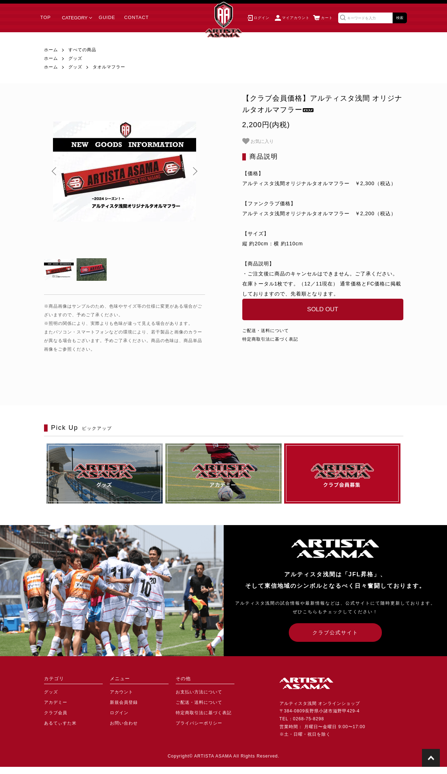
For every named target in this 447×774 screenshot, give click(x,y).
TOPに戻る (431, 758)
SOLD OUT (322, 309)
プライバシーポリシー (199, 723)
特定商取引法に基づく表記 (270, 339)
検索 (399, 18)
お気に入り (258, 141)
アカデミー (55, 702)
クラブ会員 (55, 712)
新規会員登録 (124, 702)
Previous (54, 171)
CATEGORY (75, 17)
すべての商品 (82, 49)
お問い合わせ (124, 723)
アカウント (121, 691)
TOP (45, 17)
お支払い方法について (199, 691)
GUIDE (107, 17)
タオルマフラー (109, 66)
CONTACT (136, 17)
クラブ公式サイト (335, 632)
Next (194, 171)
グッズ (75, 58)
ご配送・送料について (265, 330)
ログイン (119, 712)
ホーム (51, 49)
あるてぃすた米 (60, 723)
